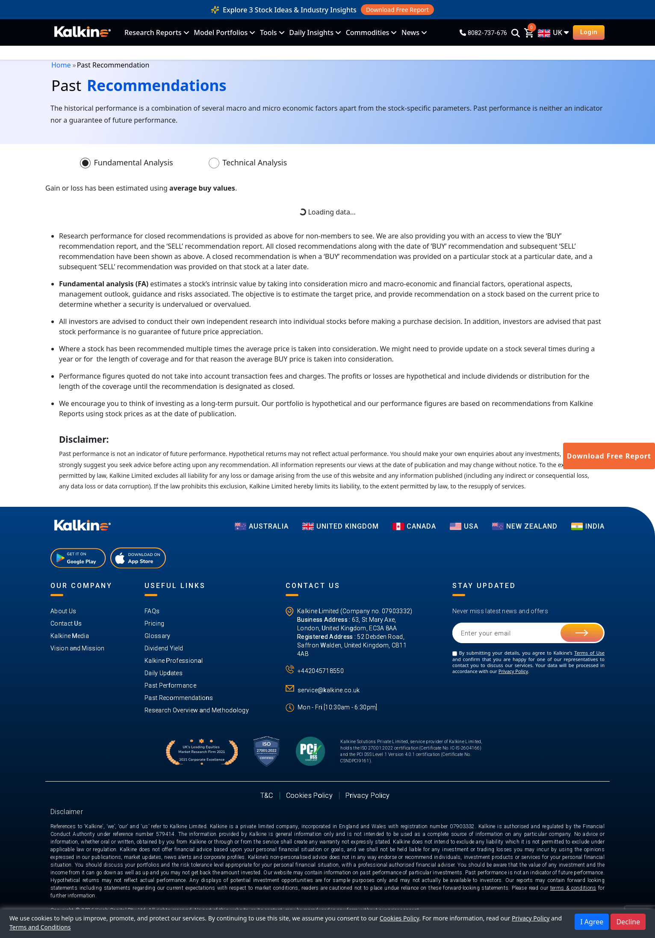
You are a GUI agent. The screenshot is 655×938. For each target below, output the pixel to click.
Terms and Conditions (40, 927)
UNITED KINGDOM (340, 526)
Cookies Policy (309, 795)
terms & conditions (573, 888)
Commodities (367, 32)
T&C (266, 795)
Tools (268, 32)
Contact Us (66, 623)
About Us (63, 611)
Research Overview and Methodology (197, 710)
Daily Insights (311, 32)
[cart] (529, 32)
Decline (628, 921)
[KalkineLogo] (82, 32)
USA (464, 526)
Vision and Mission (77, 648)
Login (588, 32)
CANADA (414, 526)
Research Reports (153, 32)
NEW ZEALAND (525, 526)
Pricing (154, 623)
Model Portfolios (221, 32)
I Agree (591, 921)
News (410, 32)
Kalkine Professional (174, 660)
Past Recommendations (179, 697)
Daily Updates (164, 673)
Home (61, 65)
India (588, 526)
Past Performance (170, 685)
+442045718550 (321, 670)
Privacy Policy (513, 671)
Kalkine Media (69, 635)
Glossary (157, 635)
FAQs (152, 611)
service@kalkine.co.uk (329, 690)
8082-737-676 (483, 33)
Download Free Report (397, 10)
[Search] (515, 34)
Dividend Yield (164, 648)
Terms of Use (589, 653)
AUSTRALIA (262, 526)
